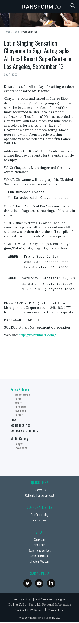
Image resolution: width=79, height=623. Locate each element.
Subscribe (21, 406)
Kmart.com (39, 545)
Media (16, 32)
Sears (18, 399)
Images (19, 444)
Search (19, 414)
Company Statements (24, 430)
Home (7, 32)
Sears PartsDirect (39, 556)
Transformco (40, 7)
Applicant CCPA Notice (28, 609)
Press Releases (29, 32)
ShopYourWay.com (39, 561)
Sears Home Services (39, 550)
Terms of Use (56, 609)
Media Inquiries (21, 425)
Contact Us (40, 490)
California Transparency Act (39, 495)
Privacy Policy (21, 599)
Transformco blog (39, 514)
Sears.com (39, 539)
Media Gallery (19, 438)
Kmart (18, 402)
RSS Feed (20, 410)
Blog (13, 420)
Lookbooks (21, 448)
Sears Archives (39, 520)
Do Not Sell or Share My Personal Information (39, 604)
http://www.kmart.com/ (37, 335)
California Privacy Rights (51, 599)
